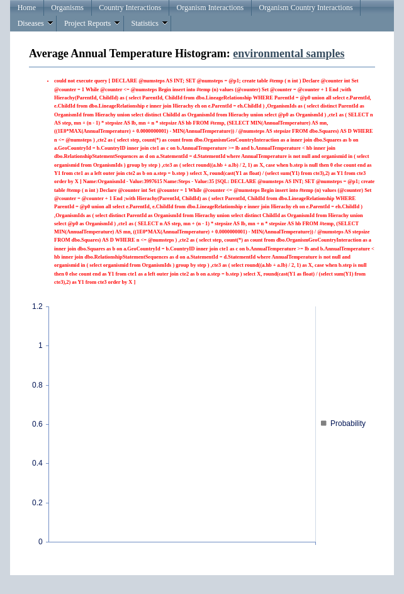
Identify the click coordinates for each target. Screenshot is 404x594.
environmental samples (288, 53)
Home (27, 7)
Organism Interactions (210, 7)
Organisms (67, 7)
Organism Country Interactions (306, 7)
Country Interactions (130, 7)
